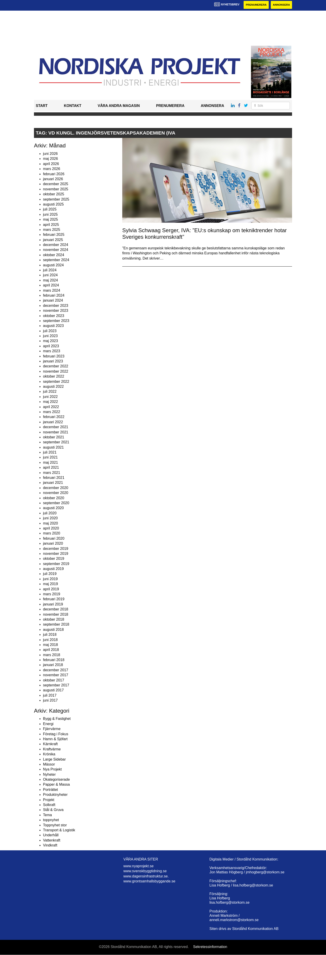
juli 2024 (50, 270)
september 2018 (56, 624)
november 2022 (55, 371)
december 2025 (55, 184)
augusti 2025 (53, 204)
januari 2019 (53, 604)
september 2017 (56, 685)
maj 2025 (50, 220)
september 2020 (56, 503)
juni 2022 (50, 397)
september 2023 (56, 321)
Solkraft (49, 805)
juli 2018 (50, 635)
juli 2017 (50, 695)
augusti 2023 (53, 326)
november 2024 (55, 250)
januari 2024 (53, 301)
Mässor (49, 764)
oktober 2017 (53, 680)
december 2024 (55, 245)
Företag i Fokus (55, 734)
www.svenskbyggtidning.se (145, 871)
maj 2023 (50, 341)
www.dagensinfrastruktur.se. (146, 876)
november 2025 (55, 189)
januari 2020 (53, 544)
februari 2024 (53, 295)
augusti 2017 (53, 690)
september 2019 (56, 564)
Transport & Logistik (59, 830)
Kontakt (72, 106)
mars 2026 (51, 169)
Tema (47, 815)
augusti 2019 (53, 569)
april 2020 (51, 528)
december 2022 (55, 366)
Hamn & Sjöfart (55, 739)
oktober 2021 (53, 437)
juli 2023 (50, 331)
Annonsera (281, 5)
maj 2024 (50, 280)
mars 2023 (51, 351)
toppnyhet (51, 820)
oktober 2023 (53, 316)
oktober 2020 (53, 498)
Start (42, 106)
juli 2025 (50, 209)
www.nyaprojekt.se (138, 866)
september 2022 (56, 381)
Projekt (48, 800)
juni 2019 (50, 579)
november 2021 (55, 432)
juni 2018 (50, 640)
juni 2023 (50, 336)
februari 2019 (53, 599)
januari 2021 (53, 483)
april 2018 (51, 650)
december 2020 (55, 488)
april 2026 (51, 164)
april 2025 (51, 225)
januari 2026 (53, 179)
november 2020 (55, 493)
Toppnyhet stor (55, 825)
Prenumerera (255, 5)
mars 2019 (51, 594)
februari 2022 (53, 417)
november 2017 (55, 675)
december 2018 (55, 609)
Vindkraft (50, 845)
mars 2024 (51, 290)
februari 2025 (53, 235)
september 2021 (56, 442)
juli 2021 (50, 452)
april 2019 (51, 589)
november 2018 (55, 614)
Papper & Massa (56, 785)
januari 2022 (53, 422)
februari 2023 (53, 356)
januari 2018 (53, 665)
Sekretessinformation (210, 947)
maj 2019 (50, 584)
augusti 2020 (53, 508)
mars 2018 (51, 655)
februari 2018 (53, 660)
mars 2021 (51, 473)
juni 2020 (50, 518)
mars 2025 (51, 230)
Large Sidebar (54, 759)
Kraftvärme (52, 749)
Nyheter (49, 774)
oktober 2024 (53, 255)
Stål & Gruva (53, 810)
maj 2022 (50, 402)
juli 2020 (50, 513)
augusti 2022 (53, 386)
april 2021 (51, 468)
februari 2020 (53, 538)
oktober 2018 (53, 619)
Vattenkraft (51, 840)
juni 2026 (50, 154)
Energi (48, 724)
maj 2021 (50, 462)
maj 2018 (50, 645)
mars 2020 (51, 533)
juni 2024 (50, 275)
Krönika (49, 754)
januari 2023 (53, 361)
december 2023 (55, 305)
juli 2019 (50, 574)
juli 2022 (50, 392)
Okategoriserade (56, 780)
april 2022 (51, 407)
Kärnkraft (50, 744)
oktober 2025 (53, 194)
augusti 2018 (53, 629)
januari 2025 (53, 240)
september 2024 (56, 260)
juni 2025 (50, 214)
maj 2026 (50, 159)
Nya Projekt (52, 769)
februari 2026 (53, 174)
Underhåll (50, 835)
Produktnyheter (55, 795)
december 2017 (55, 670)
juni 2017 (50, 700)
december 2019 (55, 549)
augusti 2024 (53, 265)
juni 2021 (50, 457)
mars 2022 (51, 412)
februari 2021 (53, 478)
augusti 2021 (53, 447)
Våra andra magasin (119, 106)
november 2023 (55, 311)
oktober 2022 (53, 376)
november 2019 (55, 554)
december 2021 (55, 427)
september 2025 (56, 199)
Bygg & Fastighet (57, 719)
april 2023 (51, 346)
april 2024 (51, 285)
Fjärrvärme (51, 729)
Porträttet (50, 790)
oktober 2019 (53, 559)
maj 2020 (50, 523)
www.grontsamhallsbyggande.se (149, 881)
